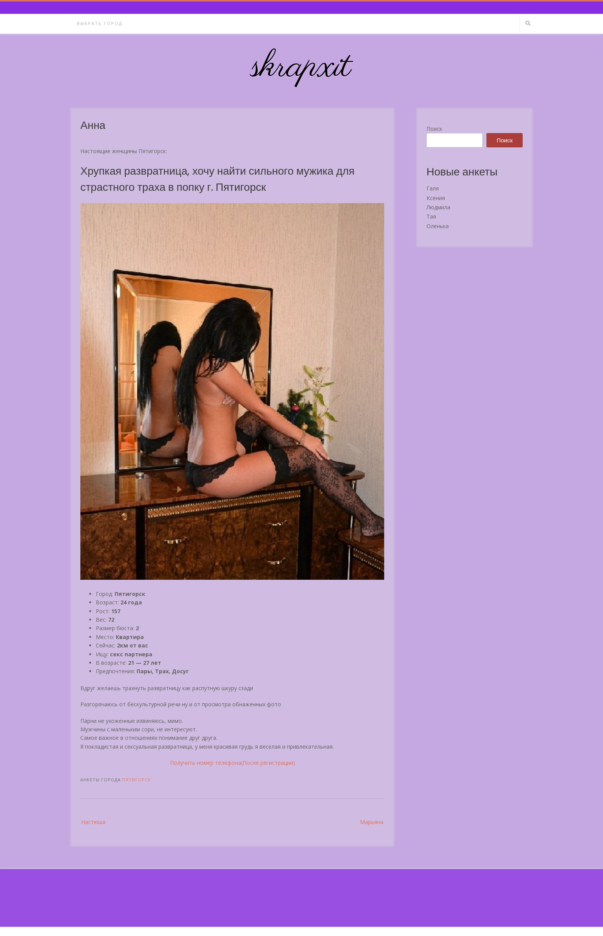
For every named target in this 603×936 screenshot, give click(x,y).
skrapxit (301, 67)
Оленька (437, 226)
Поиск (434, 128)
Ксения (435, 198)
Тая (431, 216)
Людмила (438, 207)
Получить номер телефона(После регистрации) (232, 762)
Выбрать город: (100, 23)
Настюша (93, 822)
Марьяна (371, 822)
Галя (432, 188)
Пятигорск (136, 780)
